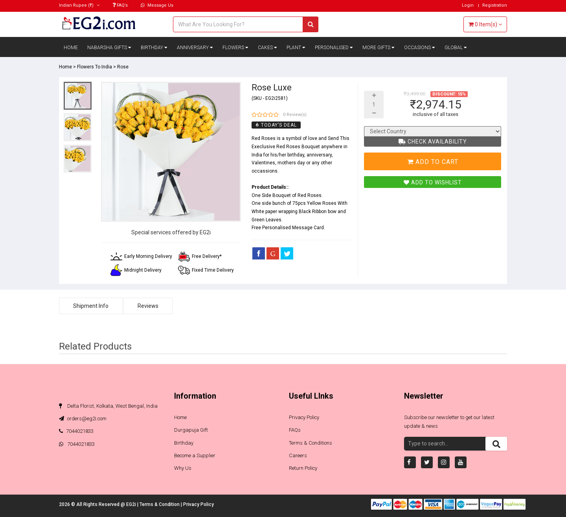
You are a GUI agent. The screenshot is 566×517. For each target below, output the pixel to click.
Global (456, 47)
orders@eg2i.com (83, 418)
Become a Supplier (194, 455)
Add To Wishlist (433, 182)
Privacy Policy (304, 417)
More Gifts (378, 47)
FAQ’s (120, 5)
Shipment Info (90, 306)
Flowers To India (94, 67)
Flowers (235, 47)
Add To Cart (432, 162)
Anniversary (195, 47)
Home (71, 47)
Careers (298, 455)
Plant (296, 47)
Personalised (334, 47)
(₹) (79, 5)
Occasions (419, 47)
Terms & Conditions (310, 443)
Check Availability (433, 141)
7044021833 (76, 431)
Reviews (148, 306)
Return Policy (303, 468)
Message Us (157, 5)
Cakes (267, 47)
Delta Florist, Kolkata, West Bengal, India (108, 406)
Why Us (182, 468)
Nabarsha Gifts (109, 47)
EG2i (131, 504)
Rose (123, 67)
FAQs (295, 430)
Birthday (154, 47)
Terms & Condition (160, 504)
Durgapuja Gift (191, 430)
